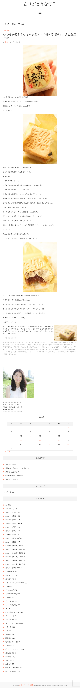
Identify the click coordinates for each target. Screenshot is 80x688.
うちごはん (9, 508)
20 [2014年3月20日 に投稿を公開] (40, 440)
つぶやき (8, 597)
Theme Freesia (46, 685)
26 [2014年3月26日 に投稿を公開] (30, 444)
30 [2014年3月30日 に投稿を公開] (68, 444)
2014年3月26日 (15, 42)
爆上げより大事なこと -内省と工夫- (17, 468)
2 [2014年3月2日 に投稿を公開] (68, 428)
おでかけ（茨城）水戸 (12, 568)
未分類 (7, 656)
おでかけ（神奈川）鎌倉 (13, 564)
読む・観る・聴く (11, 671)
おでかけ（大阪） (11, 527)
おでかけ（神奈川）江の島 (14, 557)
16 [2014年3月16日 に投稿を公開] (68, 436)
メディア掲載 (9, 619)
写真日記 (8, 638)
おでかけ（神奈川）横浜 (13, 549)
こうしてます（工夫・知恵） (15, 582)
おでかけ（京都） (11, 516)
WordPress (63, 685)
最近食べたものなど (12, 464)
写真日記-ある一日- (11, 642)
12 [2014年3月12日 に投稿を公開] (30, 436)
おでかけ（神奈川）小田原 (14, 545)
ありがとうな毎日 (40, 4)
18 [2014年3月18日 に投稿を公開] (21, 440)
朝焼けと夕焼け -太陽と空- (14, 475)
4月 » (9, 451)
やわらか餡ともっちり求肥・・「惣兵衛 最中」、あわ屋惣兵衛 (39, 36)
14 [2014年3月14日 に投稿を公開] (49, 436)
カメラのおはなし (11, 605)
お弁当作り (9, 579)
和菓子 (6, 30)
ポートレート (9, 616)
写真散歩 (8, 634)
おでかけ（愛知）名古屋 (13, 538)
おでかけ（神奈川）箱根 (13, 560)
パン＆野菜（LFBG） (12, 612)
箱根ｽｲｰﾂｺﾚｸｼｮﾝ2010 (12, 668)
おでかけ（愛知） (11, 534)
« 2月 (5, 451)
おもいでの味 (9, 571)
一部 (6, 631)
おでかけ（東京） (11, 542)
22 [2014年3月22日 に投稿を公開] (59, 440)
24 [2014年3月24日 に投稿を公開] (11, 444)
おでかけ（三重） (11, 512)
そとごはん (9, 590)
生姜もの (8, 664)
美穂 (6, 42)
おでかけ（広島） (11, 531)
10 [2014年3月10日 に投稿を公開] (11, 436)
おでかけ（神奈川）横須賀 (14, 553)
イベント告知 (9, 601)
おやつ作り (9, 575)
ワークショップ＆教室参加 (14, 623)
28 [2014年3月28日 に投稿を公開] (49, 444)
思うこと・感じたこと (12, 649)
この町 (7, 586)
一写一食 (8, 627)
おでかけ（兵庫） (11, 520)
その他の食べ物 (10, 594)
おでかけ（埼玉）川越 (12, 523)
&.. (6, 505)
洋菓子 (7, 660)
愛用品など (9, 653)
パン (6, 608)
